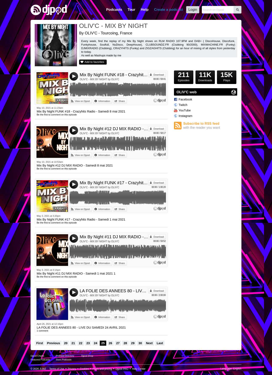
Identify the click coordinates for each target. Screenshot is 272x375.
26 (110, 343)
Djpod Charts (37, 356)
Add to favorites (94, 62)
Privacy (72, 368)
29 (133, 343)
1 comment (42, 330)
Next (149, 343)
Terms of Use (56, 368)
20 (65, 343)
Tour (131, 10)
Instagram (185, 116)
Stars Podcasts (63, 359)
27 (118, 343)
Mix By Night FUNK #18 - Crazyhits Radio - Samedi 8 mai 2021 (114, 74)
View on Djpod (82, 101)
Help (145, 10)
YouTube (185, 110)
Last (160, 343)
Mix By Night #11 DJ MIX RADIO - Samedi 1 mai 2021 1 (114, 236)
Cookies (84, 368)
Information (104, 101)
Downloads (205, 76)
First (39, 343)
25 (103, 343)
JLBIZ (42, 368)
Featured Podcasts (40, 359)
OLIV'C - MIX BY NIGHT (113, 25)
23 (88, 343)
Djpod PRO (122, 368)
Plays (226, 76)
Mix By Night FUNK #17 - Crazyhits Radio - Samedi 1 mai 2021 (114, 182)
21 (73, 343)
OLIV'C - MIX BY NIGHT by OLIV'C (99, 79)
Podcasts (114, 10)
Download (159, 74)
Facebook (185, 99)
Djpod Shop (87, 356)
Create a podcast (168, 10)
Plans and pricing (102, 368)
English (237, 368)
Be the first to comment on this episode (57, 114)
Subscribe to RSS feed (210, 126)
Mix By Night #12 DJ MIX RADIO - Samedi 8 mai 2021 (114, 128)
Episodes (183, 76)
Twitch (183, 105)
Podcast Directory (65, 356)
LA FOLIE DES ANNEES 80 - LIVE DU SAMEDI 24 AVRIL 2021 (114, 290)
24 (95, 343)
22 (80, 343)
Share (122, 101)
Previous (53, 343)
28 (125, 343)
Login (192, 10)
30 (140, 343)
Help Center (138, 368)
